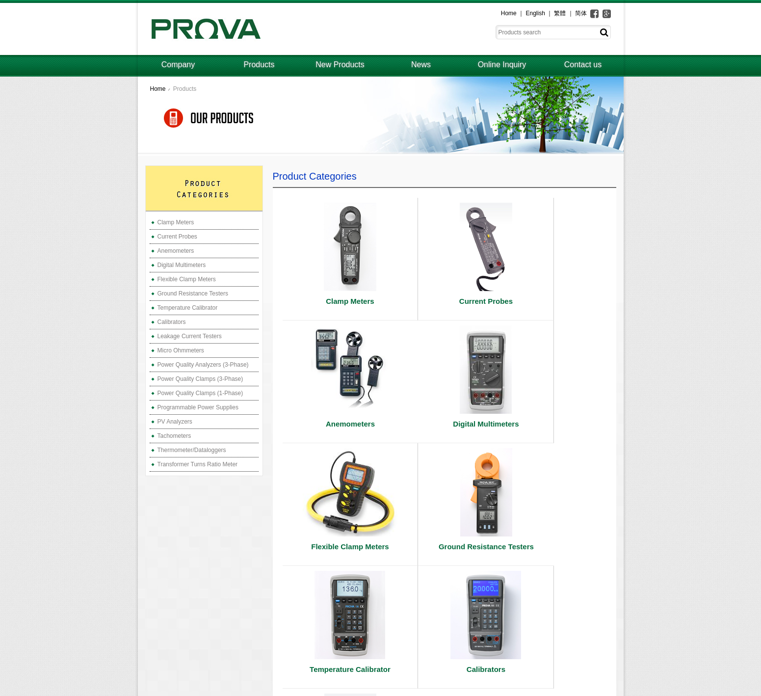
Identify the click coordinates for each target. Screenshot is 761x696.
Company (178, 64)
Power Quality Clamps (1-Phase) (200, 393)
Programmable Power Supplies (197, 407)
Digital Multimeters (181, 265)
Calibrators (171, 322)
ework (615, 689)
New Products (340, 64)
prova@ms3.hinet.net (192, 668)
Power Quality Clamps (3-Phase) (200, 378)
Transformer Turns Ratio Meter (197, 464)
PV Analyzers (174, 421)
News (421, 64)
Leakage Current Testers (189, 336)
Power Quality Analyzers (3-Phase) (203, 364)
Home (509, 13)
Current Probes (177, 236)
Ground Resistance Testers (193, 293)
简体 (581, 13)
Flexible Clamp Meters (186, 279)
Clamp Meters (175, 222)
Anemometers (175, 250)
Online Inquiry (502, 64)
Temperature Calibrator (187, 307)
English (535, 13)
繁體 (560, 13)
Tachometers (174, 435)
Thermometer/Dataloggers (191, 450)
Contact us (583, 64)
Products (258, 64)
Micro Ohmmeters (180, 350)
